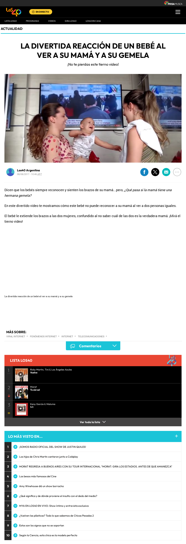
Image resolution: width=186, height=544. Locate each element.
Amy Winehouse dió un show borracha (41, 486)
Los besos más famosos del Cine (37, 476)
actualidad (12, 29)
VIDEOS (52, 21)
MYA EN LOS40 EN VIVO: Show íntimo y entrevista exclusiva (54, 505)
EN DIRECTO (42, 11)
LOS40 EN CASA (93, 21)
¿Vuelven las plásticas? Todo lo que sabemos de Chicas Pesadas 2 (56, 515)
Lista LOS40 (11, 21)
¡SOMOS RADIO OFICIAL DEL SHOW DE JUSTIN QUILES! (52, 447)
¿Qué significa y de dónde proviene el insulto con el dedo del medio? (58, 496)
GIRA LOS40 (70, 21)
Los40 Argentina (28, 170)
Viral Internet (15, 336)
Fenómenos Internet (43, 336)
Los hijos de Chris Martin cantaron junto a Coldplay (48, 456)
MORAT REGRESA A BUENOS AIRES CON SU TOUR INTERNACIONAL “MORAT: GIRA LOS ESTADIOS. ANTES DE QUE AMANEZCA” (95, 466)
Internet (67, 336)
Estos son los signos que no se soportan (41, 525)
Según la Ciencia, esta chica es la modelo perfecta (48, 535)
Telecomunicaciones (91, 336)
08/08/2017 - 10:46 (29, 174)
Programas (32, 21)
